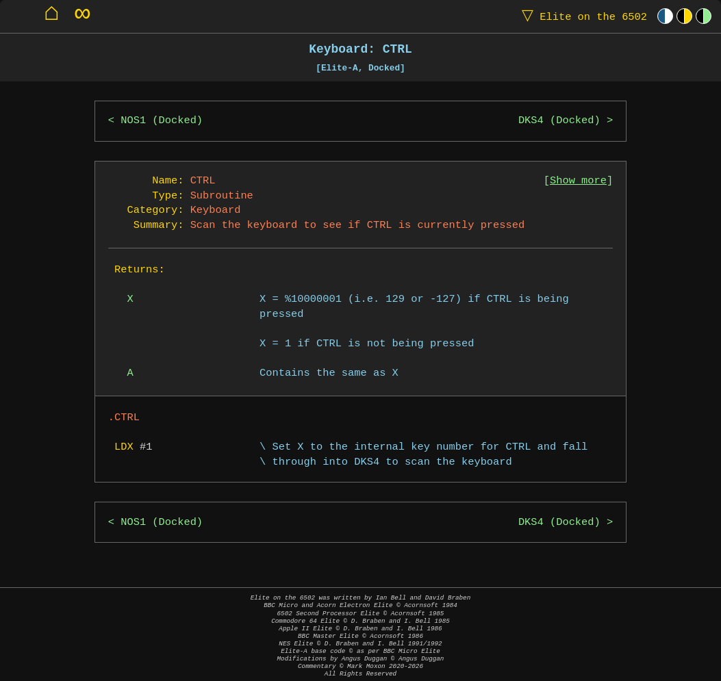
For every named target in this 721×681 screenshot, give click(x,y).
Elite (581, 16)
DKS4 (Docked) (559, 121)
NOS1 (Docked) (162, 121)
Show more (578, 181)
